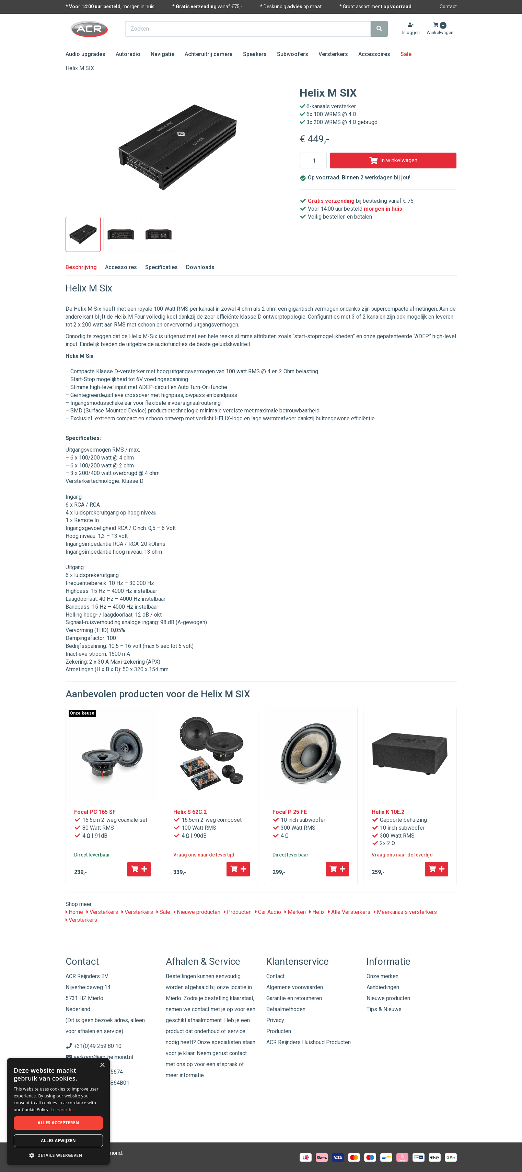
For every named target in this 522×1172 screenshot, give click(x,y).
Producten (238, 912)
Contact (448, 6)
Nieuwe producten (197, 912)
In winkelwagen (393, 160)
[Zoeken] (379, 29)
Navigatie (162, 54)
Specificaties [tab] (161, 267)
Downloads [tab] (200, 267)
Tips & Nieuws (384, 1009)
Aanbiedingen (383, 987)
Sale (406, 54)
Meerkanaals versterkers (405, 912)
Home (74, 912)
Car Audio (268, 912)
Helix (317, 912)
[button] (58, 1155)
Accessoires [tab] (121, 267)
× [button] (102, 1065)
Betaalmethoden (285, 1009)
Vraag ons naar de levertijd (203, 855)
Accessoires (374, 54)
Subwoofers (292, 54)
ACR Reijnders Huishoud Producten (308, 1042)
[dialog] (58, 1111)
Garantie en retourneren (294, 998)
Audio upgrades (85, 54)
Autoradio (128, 54)
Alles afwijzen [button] (58, 1140)
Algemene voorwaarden (294, 987)
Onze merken (382, 976)
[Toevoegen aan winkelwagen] (139, 869)
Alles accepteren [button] (58, 1123)
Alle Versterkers (349, 912)
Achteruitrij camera (209, 54)
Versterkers (333, 54)
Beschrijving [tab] (81, 267)
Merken (295, 912)
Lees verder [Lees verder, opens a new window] (62, 1110)
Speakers (255, 54)
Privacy (275, 1020)
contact (238, 1053)
